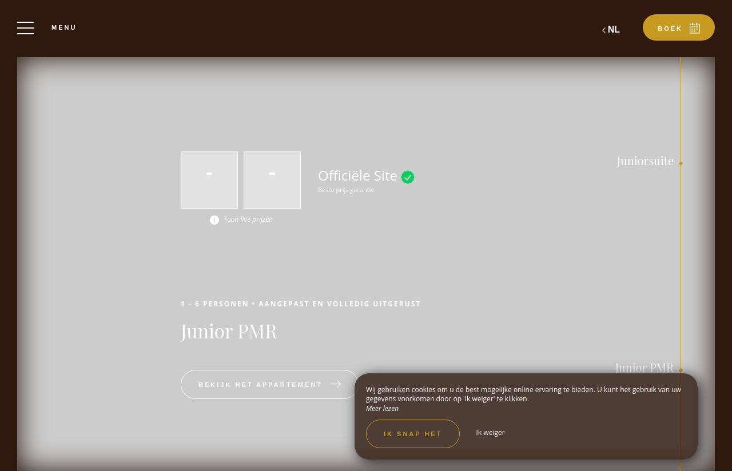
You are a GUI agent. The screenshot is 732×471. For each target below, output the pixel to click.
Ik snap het (413, 433)
